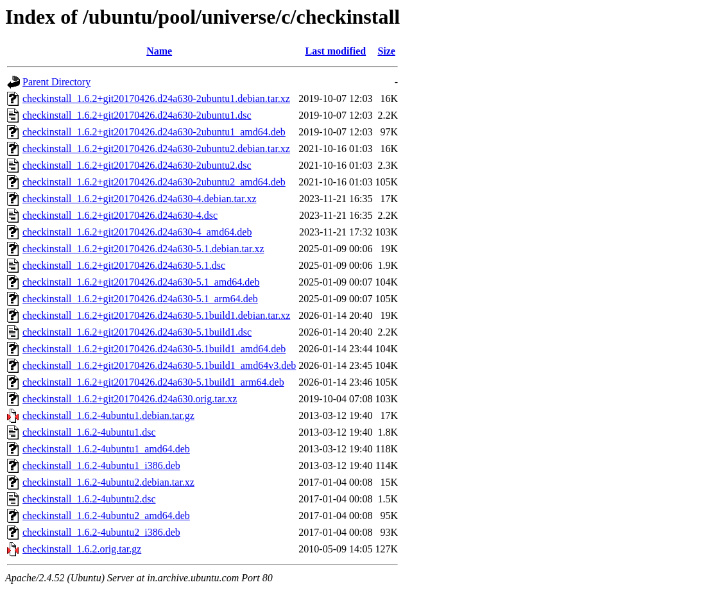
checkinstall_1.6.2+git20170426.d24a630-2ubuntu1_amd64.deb (154, 131)
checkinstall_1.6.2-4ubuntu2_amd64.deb (106, 515)
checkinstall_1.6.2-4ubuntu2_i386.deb (101, 532)
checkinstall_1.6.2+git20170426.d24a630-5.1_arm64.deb (140, 298)
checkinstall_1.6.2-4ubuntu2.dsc (89, 498)
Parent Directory (56, 81)
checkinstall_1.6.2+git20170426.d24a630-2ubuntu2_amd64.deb (154, 181)
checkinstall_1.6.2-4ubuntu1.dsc (89, 432)
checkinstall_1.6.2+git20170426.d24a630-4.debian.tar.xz (139, 198)
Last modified (335, 51)
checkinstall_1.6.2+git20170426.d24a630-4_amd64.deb (137, 231)
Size (386, 51)
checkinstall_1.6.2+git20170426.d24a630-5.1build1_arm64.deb (153, 382)
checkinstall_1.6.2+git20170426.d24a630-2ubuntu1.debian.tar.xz (156, 98)
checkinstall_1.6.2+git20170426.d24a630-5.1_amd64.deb (140, 282)
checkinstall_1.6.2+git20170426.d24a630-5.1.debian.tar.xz (143, 248)
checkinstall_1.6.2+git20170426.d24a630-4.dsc (120, 215)
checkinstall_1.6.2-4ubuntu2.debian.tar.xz (108, 482)
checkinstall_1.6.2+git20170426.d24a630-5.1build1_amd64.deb (154, 348)
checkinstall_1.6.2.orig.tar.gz (81, 548)
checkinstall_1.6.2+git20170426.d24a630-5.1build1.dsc (137, 332)
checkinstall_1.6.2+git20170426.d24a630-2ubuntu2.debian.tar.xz (156, 148)
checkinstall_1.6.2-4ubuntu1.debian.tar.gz (108, 415)
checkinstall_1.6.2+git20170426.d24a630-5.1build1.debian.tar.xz (156, 315)
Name (159, 51)
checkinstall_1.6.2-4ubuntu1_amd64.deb (106, 448)
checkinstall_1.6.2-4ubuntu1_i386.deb (101, 465)
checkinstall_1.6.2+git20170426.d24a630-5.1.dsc (123, 265)
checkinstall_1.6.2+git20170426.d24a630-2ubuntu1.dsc (137, 115)
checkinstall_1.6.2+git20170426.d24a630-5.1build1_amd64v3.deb (159, 365)
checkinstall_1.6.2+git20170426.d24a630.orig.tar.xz (129, 398)
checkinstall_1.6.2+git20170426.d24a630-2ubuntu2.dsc (137, 165)
